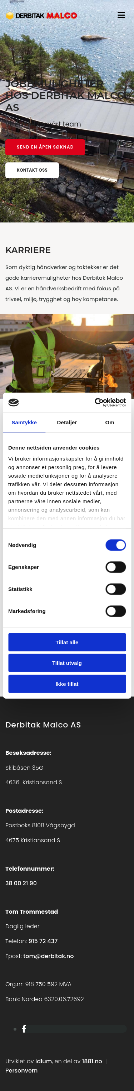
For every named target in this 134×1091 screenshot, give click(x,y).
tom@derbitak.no (48, 956)
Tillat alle (67, 642)
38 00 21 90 (21, 883)
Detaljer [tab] (67, 422)
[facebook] (23, 1028)
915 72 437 (43, 941)
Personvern (21, 1070)
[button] (45, 147)
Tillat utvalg (67, 663)
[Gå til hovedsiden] (41, 20)
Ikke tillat (66, 684)
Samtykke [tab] (24, 422)
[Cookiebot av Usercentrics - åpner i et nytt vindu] (95, 402)
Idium (43, 1061)
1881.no (92, 1061)
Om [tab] (109, 422)
